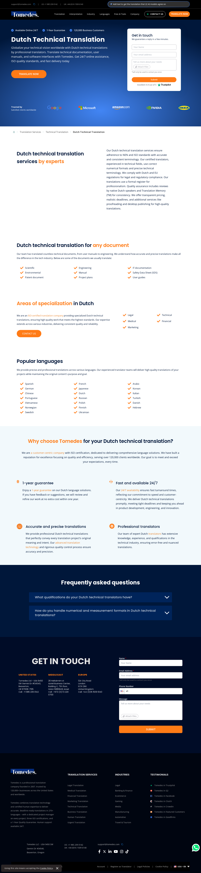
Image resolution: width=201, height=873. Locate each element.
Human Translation (77, 817)
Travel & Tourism (123, 822)
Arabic (136, 383)
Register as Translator (121, 866)
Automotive (120, 817)
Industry (91, 14)
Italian (136, 393)
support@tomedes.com (108, 844)
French (82, 383)
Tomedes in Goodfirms (162, 817)
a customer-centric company (47, 452)
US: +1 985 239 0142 (49, 4)
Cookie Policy (46, 868)
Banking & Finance (123, 790)
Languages (105, 14)
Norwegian (31, 407)
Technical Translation (78, 806)
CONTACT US (29, 333)
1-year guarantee (42, 490)
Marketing (133, 327)
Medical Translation (77, 790)
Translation (59, 14)
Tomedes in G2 (159, 791)
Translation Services (82, 774)
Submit (154, 79)
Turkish (137, 398)
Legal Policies (143, 866)
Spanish (29, 383)
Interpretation (75, 14)
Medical (132, 321)
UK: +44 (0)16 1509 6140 (73, 4)
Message (150, 710)
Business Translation (77, 811)
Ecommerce (120, 796)
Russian (83, 398)
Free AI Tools (120, 14)
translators (155, 533)
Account (101, 866)
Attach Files (141, 66)
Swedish (29, 412)
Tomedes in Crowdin (162, 806)
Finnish (82, 407)
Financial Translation (77, 796)
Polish (82, 402)
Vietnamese (31, 402)
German (29, 388)
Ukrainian (84, 412)
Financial (166, 321)
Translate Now (179, 14)
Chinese (29, 393)
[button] (122, 691)
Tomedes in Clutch (161, 801)
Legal (130, 315)
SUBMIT (150, 729)
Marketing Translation (78, 801)
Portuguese (31, 398)
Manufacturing (122, 811)
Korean (136, 388)
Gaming (118, 801)
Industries (122, 774)
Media (118, 806)
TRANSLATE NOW (29, 74)
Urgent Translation (76, 822)
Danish (136, 402)
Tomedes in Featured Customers (167, 812)
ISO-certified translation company (45, 315)
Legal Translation (76, 785)
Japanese (83, 388)
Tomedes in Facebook (162, 796)
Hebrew (137, 407)
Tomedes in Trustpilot (162, 785)
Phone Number (150, 689)
